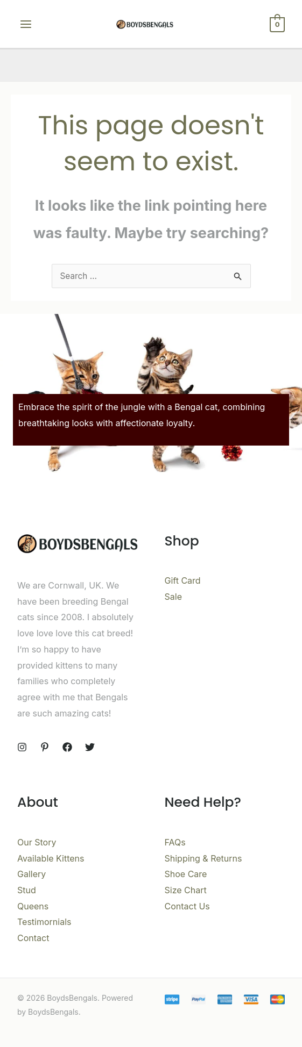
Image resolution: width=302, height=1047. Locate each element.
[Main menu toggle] (26, 24)
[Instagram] (22, 747)
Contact (33, 938)
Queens (32, 906)
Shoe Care (186, 874)
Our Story (36, 842)
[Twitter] (90, 747)
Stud (26, 890)
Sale (173, 596)
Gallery (31, 874)
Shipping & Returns (203, 858)
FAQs (175, 842)
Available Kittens (51, 858)
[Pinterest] (45, 747)
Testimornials (44, 921)
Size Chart (186, 890)
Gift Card (183, 580)
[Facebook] (67, 747)
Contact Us (187, 906)
